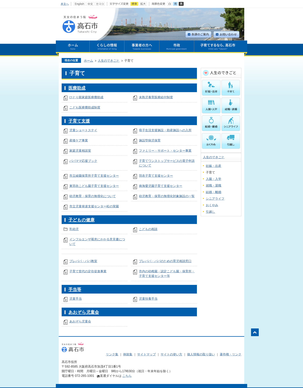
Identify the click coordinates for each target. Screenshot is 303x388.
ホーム (88, 60)
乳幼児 (74, 229)
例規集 (127, 354)
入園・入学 (213, 179)
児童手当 (75, 298)
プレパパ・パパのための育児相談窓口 (165, 261)
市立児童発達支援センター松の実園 (94, 206)
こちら (127, 375)
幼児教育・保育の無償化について (92, 196)
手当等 (74, 289)
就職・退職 (213, 185)
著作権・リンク (230, 354)
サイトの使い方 (171, 354)
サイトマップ (146, 354)
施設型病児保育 (150, 140)
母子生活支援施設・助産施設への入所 (165, 130)
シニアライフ (215, 198)
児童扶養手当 (148, 298)
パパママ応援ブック (83, 160)
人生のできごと (108, 60)
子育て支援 (79, 121)
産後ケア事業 (78, 140)
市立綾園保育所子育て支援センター (94, 175)
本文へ (65, 3)
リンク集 (112, 354)
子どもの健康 (81, 219)
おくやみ (212, 205)
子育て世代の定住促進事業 (87, 271)
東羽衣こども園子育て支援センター (94, 186)
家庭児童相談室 (80, 150)
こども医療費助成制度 (84, 107)
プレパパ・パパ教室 (83, 261)
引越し (210, 211)
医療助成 (76, 88)
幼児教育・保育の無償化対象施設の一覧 (167, 196)
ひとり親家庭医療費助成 (86, 97)
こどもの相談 (148, 229)
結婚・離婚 (213, 192)
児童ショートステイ (83, 130)
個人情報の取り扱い (201, 354)
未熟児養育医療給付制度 (156, 97)
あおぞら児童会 (83, 312)
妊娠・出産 (213, 165)
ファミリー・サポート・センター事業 (165, 150)
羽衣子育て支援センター (156, 175)
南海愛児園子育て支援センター (160, 186)
